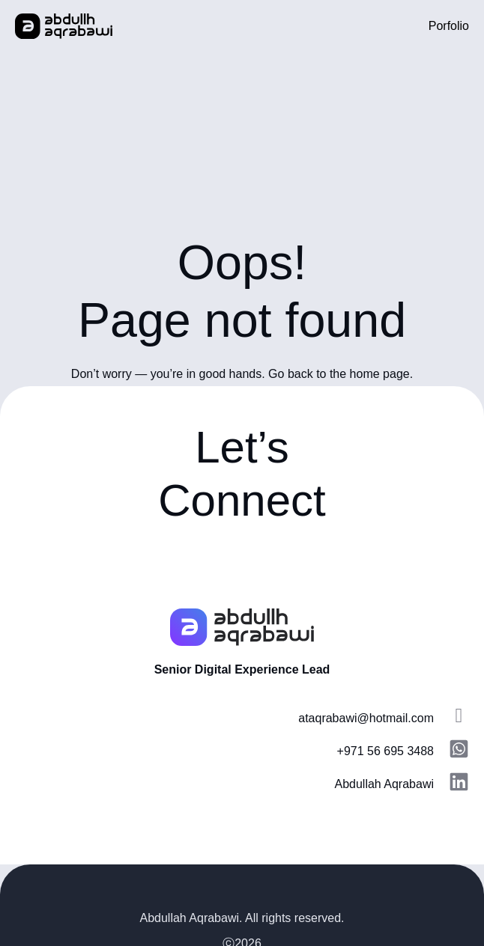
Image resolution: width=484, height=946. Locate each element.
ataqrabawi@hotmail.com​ (366, 718)
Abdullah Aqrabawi (384, 784)
